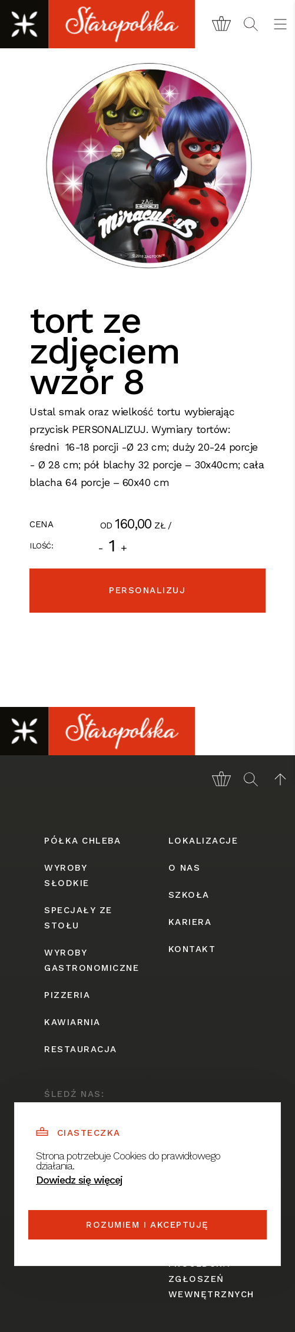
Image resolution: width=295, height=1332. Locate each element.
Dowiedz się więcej (79, 1180)
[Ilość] (112, 545)
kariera (190, 922)
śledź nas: (74, 1094)
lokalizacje (203, 840)
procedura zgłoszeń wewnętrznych (209, 1279)
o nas (184, 867)
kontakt (192, 949)
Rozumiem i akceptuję (147, 1224)
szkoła (189, 895)
